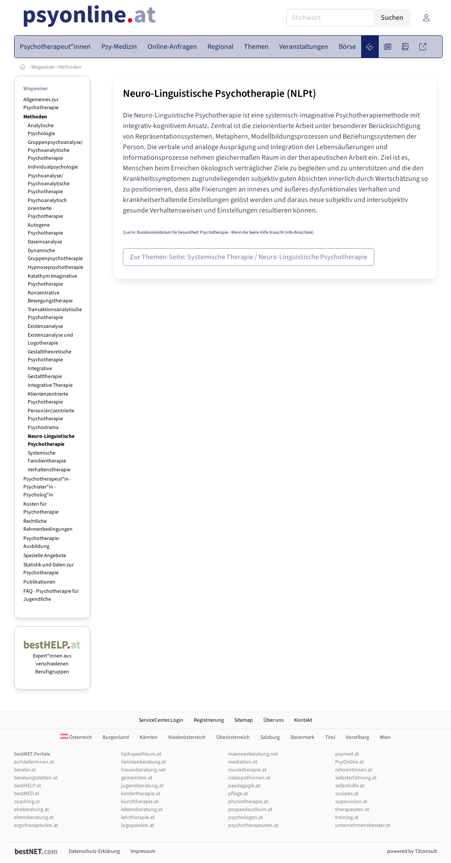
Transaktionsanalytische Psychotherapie (55, 313)
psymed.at (347, 754)
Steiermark (302, 737)
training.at (347, 817)
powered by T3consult (412, 851)
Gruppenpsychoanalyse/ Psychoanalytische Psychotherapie (55, 150)
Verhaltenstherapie (49, 470)
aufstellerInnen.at (34, 762)
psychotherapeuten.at (253, 825)
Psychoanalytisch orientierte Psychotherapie (47, 208)
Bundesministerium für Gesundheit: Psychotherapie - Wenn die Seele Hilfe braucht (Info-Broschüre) (225, 232)
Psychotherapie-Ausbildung (41, 542)
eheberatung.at (31, 809)
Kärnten (149, 737)
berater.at (25, 770)
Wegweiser (43, 67)
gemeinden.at (136, 778)
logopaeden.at (137, 825)
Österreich (76, 737)
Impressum (142, 851)
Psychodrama (43, 427)
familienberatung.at (143, 762)
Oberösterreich (233, 737)
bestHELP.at (27, 786)
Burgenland (116, 737)
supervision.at (351, 801)
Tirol (330, 737)
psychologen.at (245, 817)
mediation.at (242, 762)
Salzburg (270, 737)
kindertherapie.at (140, 793)
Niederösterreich (187, 737)
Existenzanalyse (45, 326)
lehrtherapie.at (138, 817)
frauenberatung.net (143, 770)
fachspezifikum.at (141, 754)
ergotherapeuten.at (36, 825)
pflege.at (238, 793)
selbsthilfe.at (349, 786)
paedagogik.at (244, 786)
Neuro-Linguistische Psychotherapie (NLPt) (219, 93)
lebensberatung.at (142, 809)
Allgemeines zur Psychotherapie (41, 103)
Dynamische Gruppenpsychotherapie (55, 254)
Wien (385, 737)
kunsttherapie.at (140, 801)
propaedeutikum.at (250, 809)
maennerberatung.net (253, 754)
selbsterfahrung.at (356, 778)
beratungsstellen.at (36, 778)
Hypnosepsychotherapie (55, 267)
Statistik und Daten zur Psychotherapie (48, 569)
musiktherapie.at (247, 770)
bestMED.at (26, 793)
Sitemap (243, 720)
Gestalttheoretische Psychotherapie (49, 356)
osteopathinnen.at (249, 778)
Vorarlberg (357, 737)
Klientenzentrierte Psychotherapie (48, 398)
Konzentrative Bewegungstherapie (50, 297)
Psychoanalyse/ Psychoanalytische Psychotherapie (49, 183)
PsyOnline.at (349, 762)
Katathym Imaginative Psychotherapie (52, 280)
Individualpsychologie (53, 167)
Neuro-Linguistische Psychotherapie (51, 440)
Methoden (69, 67)
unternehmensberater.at (362, 825)
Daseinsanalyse (45, 242)
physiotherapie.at (248, 801)
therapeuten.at (352, 809)
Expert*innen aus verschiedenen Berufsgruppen (52, 660)
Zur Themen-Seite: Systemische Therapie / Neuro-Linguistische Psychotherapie (248, 257)
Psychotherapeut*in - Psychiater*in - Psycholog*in (47, 487)
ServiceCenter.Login (161, 720)
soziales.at (347, 793)
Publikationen (39, 582)
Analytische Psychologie (41, 129)
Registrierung (209, 720)
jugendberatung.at (142, 786)
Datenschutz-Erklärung (94, 851)
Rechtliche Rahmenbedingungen (48, 525)
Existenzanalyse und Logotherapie (50, 339)
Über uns (273, 720)
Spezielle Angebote (44, 555)
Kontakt (303, 720)
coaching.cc (27, 801)
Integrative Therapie (50, 385)
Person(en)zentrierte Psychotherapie (51, 414)
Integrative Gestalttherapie (45, 372)
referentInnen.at (353, 770)
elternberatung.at (34, 817)
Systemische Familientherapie (47, 457)
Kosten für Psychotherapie (41, 508)
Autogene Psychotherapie (45, 229)
